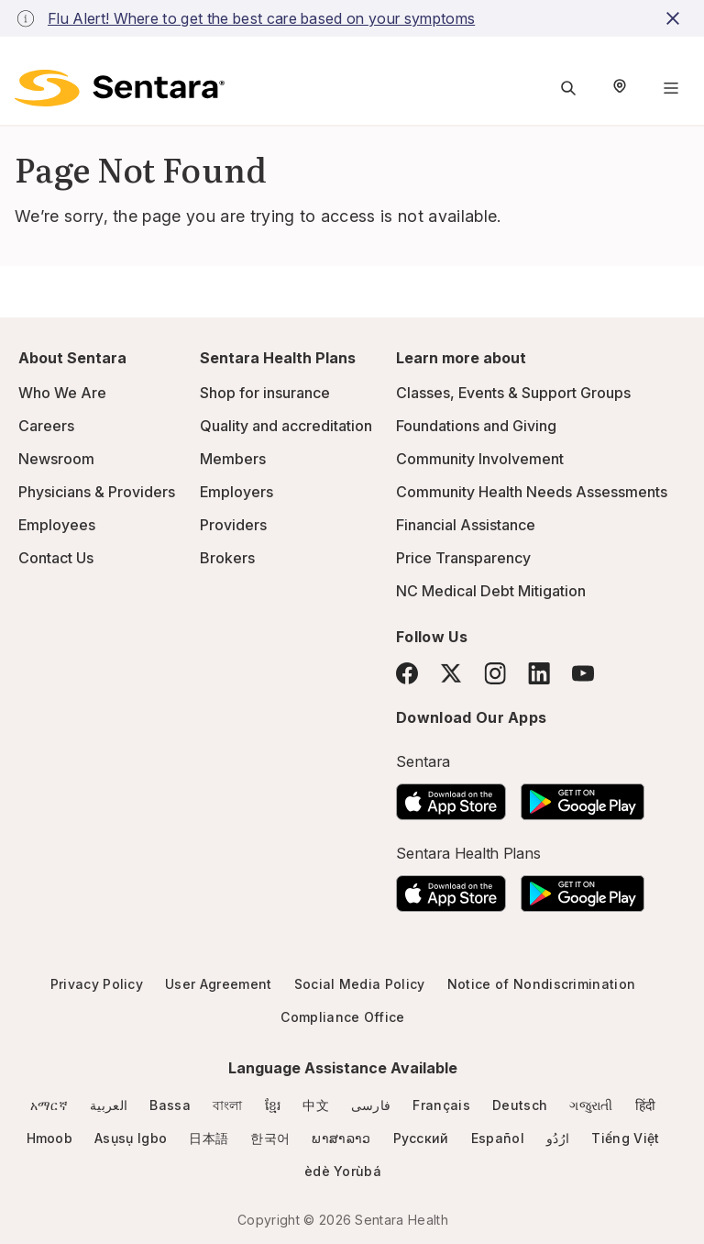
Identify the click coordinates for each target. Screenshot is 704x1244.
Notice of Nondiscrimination (541, 984)
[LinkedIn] (539, 672)
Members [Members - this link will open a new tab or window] (233, 459)
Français (441, 1105)
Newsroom (56, 459)
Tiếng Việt (625, 1138)
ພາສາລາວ (341, 1138)
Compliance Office (342, 1017)
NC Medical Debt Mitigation (491, 591)
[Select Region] (619, 88)
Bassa (170, 1105)
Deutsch (519, 1105)
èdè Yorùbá (342, 1171)
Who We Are (62, 392)
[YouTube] (583, 673)
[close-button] (676, 18)
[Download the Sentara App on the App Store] (451, 796)
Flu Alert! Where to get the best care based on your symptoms (261, 18)
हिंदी (645, 1105)
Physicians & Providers (96, 492)
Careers (46, 426)
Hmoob (50, 1138)
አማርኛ (49, 1105)
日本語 (208, 1138)
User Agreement (218, 984)
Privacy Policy (96, 984)
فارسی (371, 1105)
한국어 (270, 1138)
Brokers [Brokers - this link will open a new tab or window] (227, 558)
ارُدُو (557, 1138)
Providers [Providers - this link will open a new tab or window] (233, 525)
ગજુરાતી (590, 1105)
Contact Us (56, 558)
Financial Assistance (465, 525)
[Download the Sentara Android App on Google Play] (582, 796)
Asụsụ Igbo (130, 1138)
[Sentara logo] (120, 88)
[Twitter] (451, 673)
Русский (421, 1138)
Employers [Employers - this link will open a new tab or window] (236, 492)
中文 (315, 1105)
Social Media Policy (359, 984)
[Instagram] (495, 672)
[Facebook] (407, 673)
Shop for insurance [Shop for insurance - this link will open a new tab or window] (265, 392)
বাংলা (228, 1105)
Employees (56, 525)
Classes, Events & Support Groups (513, 392)
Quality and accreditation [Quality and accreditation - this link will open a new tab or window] (286, 426)
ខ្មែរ (273, 1105)
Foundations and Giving (476, 426)
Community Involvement (480, 459)
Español (497, 1138)
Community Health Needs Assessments (531, 492)
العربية (108, 1105)
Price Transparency (463, 558)
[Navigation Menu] (671, 88)
